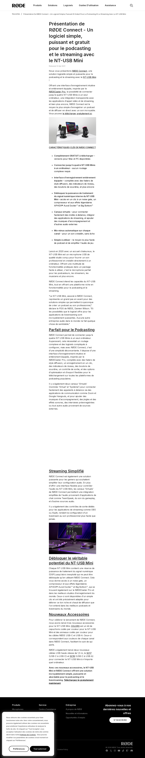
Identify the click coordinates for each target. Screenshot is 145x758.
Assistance (110, 5)
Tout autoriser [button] (40, 749)
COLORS (75, 626)
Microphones (17, 709)
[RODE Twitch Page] (127, 751)
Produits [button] (37, 5)
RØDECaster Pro (57, 91)
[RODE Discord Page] (131, 751)
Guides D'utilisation (88, 5)
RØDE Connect (79, 71)
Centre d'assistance (47, 709)
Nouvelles (16, 14)
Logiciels (68, 5)
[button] (120, 720)
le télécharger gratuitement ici (77, 113)
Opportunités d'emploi (75, 717)
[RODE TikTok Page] (123, 751)
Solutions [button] (52, 5)
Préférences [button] (19, 749)
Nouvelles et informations (77, 713)
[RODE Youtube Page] (119, 751)
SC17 (89, 653)
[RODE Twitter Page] (111, 751)
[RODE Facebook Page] (107, 751)
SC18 (72, 656)
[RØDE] (22, 5)
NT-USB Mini (89, 77)
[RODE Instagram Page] (115, 751)
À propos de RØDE (74, 709)
